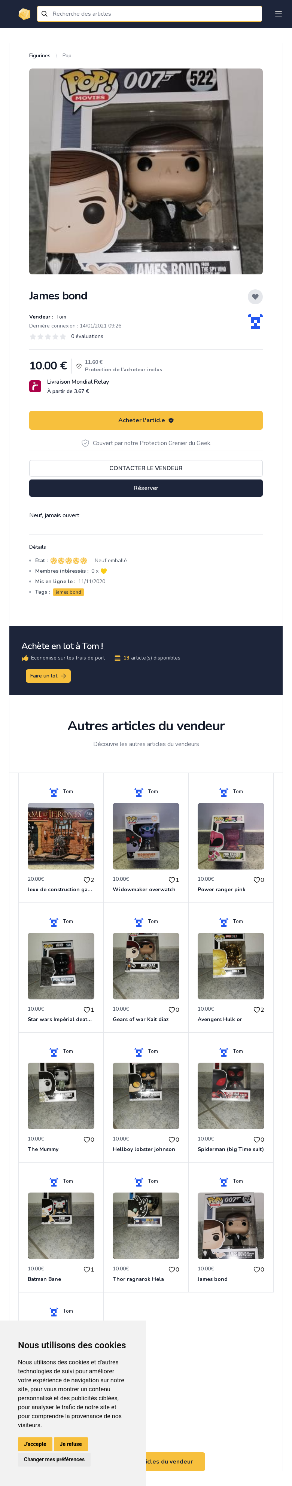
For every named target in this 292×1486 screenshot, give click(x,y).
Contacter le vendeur (146, 468)
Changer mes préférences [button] (54, 1459)
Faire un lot (48, 676)
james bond (68, 592)
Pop (67, 55)
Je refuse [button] (71, 1444)
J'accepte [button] (35, 1444)
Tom (60, 316)
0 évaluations (87, 336)
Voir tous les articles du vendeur (146, 1462)
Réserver (146, 488)
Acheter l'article (146, 420)
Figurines (40, 55)
